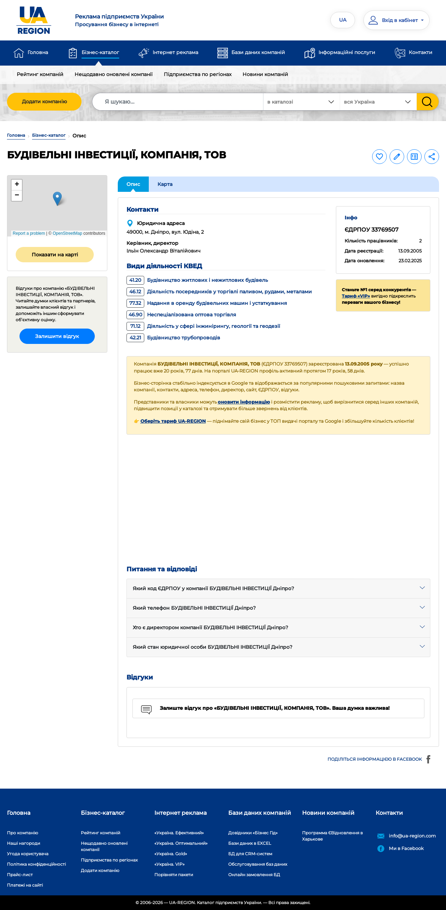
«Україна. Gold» (170, 853)
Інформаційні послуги (346, 52)
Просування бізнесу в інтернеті (145, 20)
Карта (164, 184)
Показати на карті (55, 254)
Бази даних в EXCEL (249, 843)
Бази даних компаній (258, 52)
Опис (133, 184)
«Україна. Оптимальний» (181, 843)
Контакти (420, 52)
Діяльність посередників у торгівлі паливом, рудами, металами (219, 291)
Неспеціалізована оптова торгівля (181, 314)
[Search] (178, 101)
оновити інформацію (244, 402)
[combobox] (378, 101)
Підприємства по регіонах (197, 74)
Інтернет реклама (175, 52)
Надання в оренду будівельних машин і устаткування (206, 303)
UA (342, 20)
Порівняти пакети (173, 874)
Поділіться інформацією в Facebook (380, 759)
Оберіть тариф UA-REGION (173, 421)
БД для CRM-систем (250, 853)
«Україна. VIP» (169, 864)
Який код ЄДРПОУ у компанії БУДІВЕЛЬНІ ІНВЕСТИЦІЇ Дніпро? (213, 588)
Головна (38, 52)
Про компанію (22, 832)
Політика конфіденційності (36, 864)
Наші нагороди (23, 843)
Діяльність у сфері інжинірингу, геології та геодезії (203, 326)
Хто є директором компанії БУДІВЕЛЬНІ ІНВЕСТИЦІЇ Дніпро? (210, 627)
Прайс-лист (20, 874)
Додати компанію (44, 101)
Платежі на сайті (25, 885)
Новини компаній (265, 74)
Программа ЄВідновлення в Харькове (332, 836)
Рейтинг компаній (40, 74)
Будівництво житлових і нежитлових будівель (197, 280)
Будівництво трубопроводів (173, 337)
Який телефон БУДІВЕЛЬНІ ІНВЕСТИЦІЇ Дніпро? (194, 608)
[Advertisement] (278, 500)
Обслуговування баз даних (257, 864)
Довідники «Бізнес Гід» (253, 832)
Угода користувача (27, 853)
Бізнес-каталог (100, 52)
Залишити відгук (57, 336)
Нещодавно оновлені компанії (114, 74)
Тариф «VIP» (356, 296)
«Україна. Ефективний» (179, 832)
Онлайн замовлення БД (254, 874)
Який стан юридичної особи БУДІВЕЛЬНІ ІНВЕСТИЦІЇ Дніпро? (212, 647)
